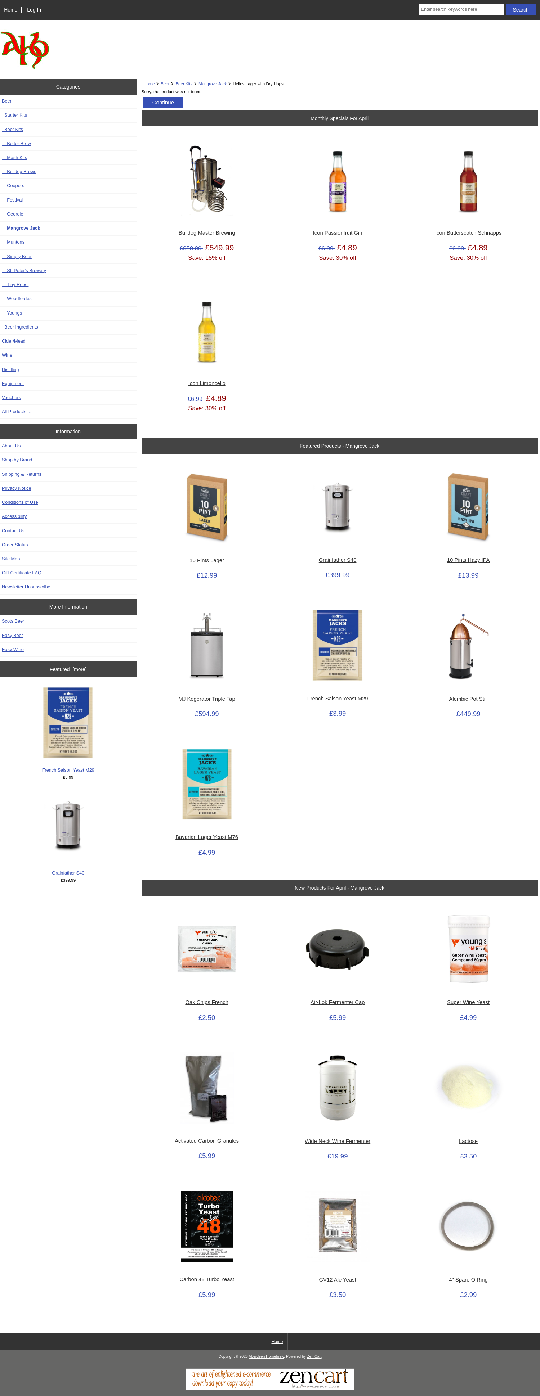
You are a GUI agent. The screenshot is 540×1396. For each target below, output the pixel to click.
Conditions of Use (20, 502)
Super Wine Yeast (468, 1002)
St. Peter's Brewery (24, 270)
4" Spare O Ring (468, 1280)
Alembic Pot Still (468, 699)
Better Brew (16, 143)
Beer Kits (183, 83)
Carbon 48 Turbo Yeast (206, 1279)
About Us (11, 445)
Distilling (10, 369)
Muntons (13, 242)
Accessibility (14, 516)
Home (10, 10)
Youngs (12, 313)
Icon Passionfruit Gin (337, 233)
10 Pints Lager (206, 560)
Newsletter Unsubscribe (26, 586)
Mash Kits (14, 157)
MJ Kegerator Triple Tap (207, 699)
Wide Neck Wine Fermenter (337, 1141)
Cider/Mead (14, 341)
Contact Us (13, 530)
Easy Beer (12, 635)
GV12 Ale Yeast (337, 1280)
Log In (34, 10)
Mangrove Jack (212, 83)
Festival (12, 200)
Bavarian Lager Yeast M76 (206, 837)
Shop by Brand (17, 459)
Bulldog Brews (19, 171)
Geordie (12, 214)
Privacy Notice (16, 488)
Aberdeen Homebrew (266, 1357)
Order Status (15, 544)
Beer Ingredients (20, 327)
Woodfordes (17, 298)
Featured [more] (68, 669)
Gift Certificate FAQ (21, 572)
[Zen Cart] (270, 1388)
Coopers (13, 185)
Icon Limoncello (207, 383)
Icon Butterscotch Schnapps (468, 233)
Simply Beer (17, 256)
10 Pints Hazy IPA (468, 560)
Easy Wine (13, 649)
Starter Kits (14, 115)
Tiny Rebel (15, 284)
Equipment (13, 383)
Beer (165, 83)
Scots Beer (13, 621)
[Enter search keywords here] (461, 9)
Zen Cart (314, 1357)
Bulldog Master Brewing (207, 233)
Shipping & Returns (21, 474)
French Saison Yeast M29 (68, 730)
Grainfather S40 (68, 833)
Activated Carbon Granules (207, 1141)
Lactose (468, 1141)
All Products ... (16, 411)
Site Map (11, 558)
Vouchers (11, 397)
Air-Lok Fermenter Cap (338, 1002)
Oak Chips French (206, 1002)
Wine (7, 355)
